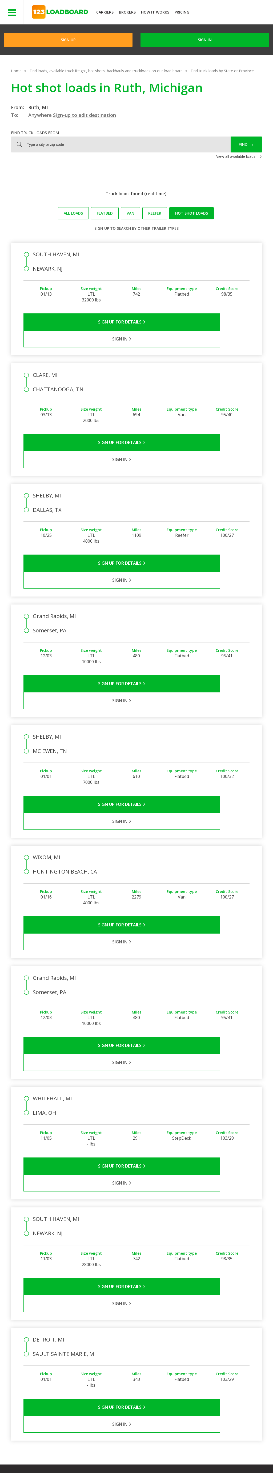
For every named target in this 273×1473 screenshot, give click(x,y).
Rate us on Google (47, 1462)
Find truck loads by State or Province (222, 70)
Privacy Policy (78, 1456)
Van (130, 213)
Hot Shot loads (191, 213)
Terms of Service (42, 1456)
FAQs (177, 1331)
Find (243, 144)
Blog (140, 1354)
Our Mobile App (222, 1346)
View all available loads (235, 156)
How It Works (155, 12)
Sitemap (211, 1456)
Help (138, 1456)
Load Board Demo (225, 1354)
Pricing (182, 12)
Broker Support (186, 1346)
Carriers (105, 12)
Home (16, 70)
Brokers (127, 12)
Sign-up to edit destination (84, 115)
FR (229, 1456)
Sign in (205, 39)
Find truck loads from (35, 132)
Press (141, 1346)
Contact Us (184, 1456)
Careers (158, 1456)
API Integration (112, 1456)
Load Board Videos (189, 1354)
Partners (143, 1339)
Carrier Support (186, 1339)
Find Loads (218, 1331)
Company (144, 1331)
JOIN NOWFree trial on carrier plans (232, 12)
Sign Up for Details (80, 322)
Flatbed (105, 213)
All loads (73, 213)
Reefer (154, 213)
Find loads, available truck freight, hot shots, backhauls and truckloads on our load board (106, 70)
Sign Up (68, 39)
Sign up (101, 228)
